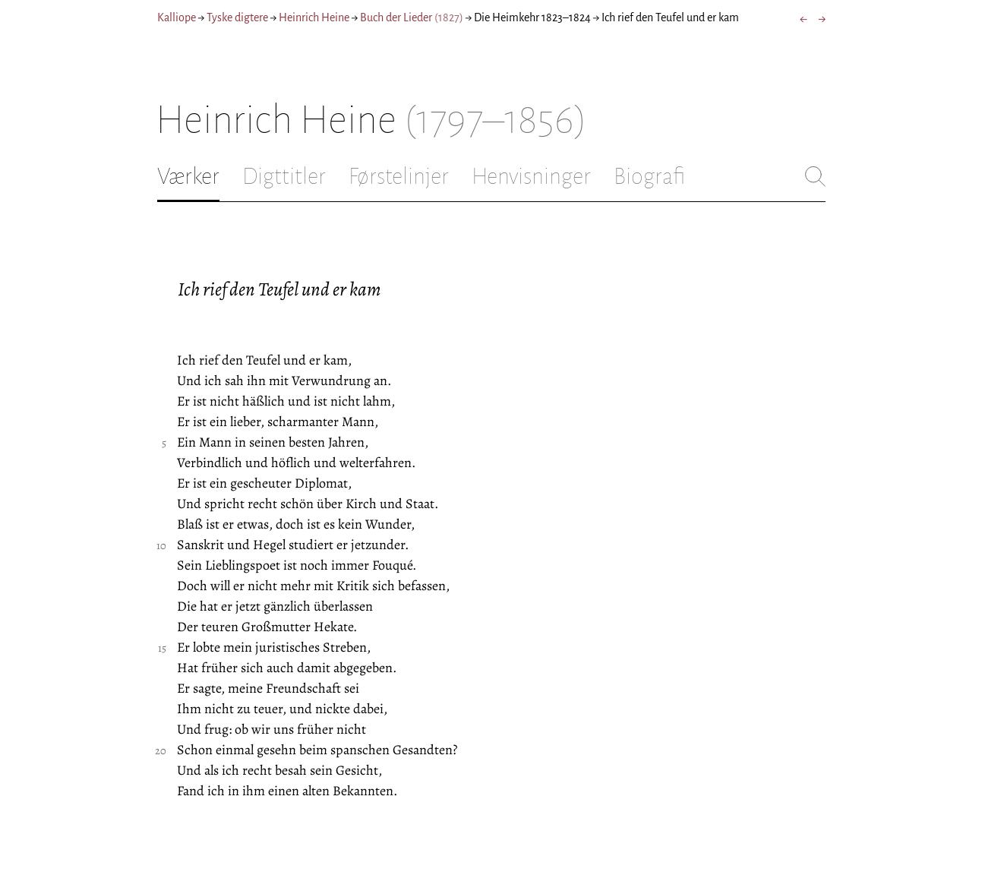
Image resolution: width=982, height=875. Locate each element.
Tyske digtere (237, 17)
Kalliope (176, 17)
